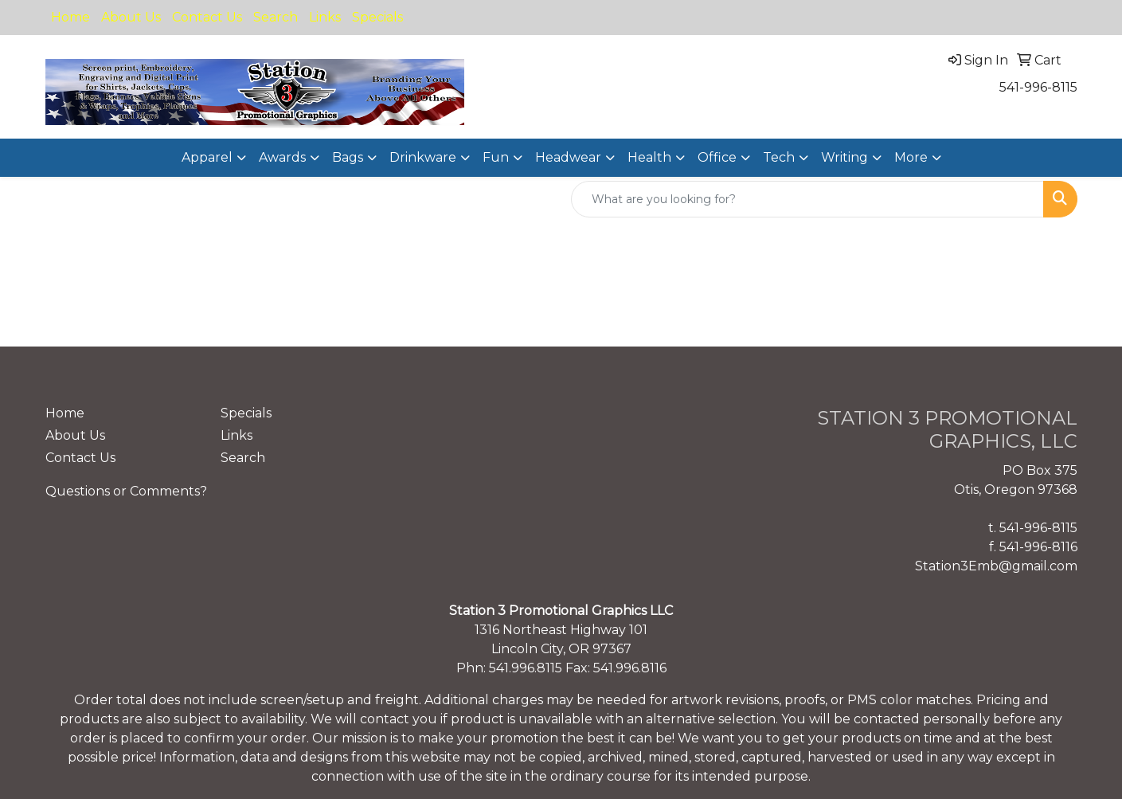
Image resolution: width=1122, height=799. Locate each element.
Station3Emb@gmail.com (996, 566)
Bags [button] (347, 157)
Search (275, 17)
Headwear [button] (568, 157)
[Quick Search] (807, 199)
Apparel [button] (207, 157)
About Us (131, 17)
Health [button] (649, 157)
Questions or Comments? (126, 491)
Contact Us (207, 17)
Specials (377, 17)
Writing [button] (844, 157)
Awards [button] (282, 157)
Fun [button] (496, 157)
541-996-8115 (1038, 87)
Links (325, 17)
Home (70, 17)
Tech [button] (779, 157)
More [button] (911, 157)
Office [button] (717, 157)
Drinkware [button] (422, 157)
